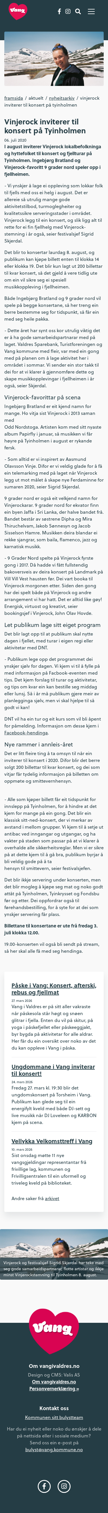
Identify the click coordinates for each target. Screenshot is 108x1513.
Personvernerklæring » (54, 1388)
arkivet (52, 1198)
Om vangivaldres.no (54, 1381)
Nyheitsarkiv (62, 98)
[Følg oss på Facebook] (59, 11)
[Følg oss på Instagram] (68, 11)
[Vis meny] (91, 11)
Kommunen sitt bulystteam (54, 1417)
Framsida (13, 98)
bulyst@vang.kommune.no (54, 1449)
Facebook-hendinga (26, 732)
